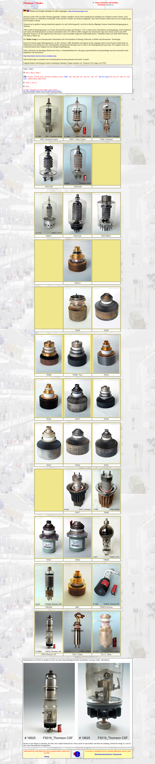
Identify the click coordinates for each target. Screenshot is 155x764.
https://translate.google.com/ (78, 11)
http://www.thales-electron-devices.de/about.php (39, 56)
